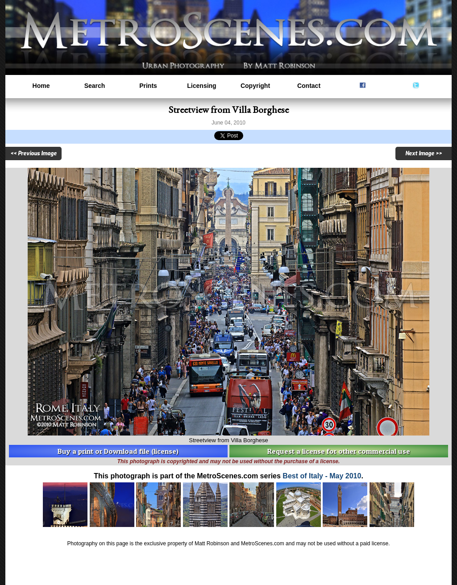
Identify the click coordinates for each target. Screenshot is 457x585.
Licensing (201, 85)
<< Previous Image (33, 153)
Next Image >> (423, 153)
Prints (148, 85)
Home (41, 85)
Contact (308, 85)
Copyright (255, 85)
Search (94, 85)
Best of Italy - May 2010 (322, 476)
